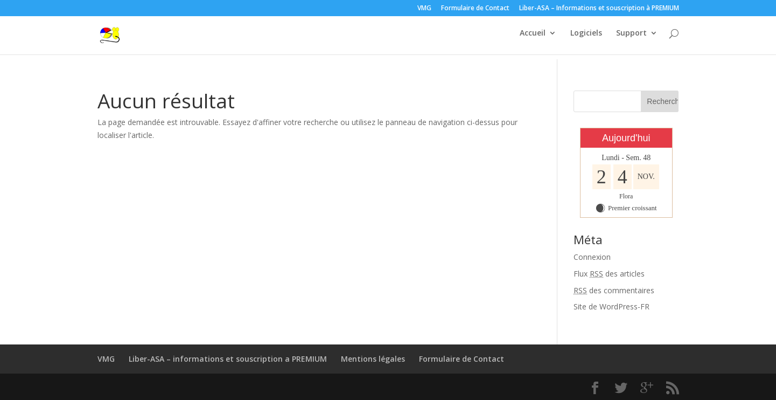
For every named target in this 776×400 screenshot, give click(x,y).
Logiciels (586, 38)
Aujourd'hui (626, 138)
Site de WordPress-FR (611, 306)
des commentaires (614, 290)
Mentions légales (373, 359)
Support (631, 38)
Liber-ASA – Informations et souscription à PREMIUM (599, 8)
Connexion (592, 257)
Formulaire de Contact (475, 8)
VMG (424, 8)
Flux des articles (609, 273)
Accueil (533, 38)
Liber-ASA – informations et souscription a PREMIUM (228, 359)
